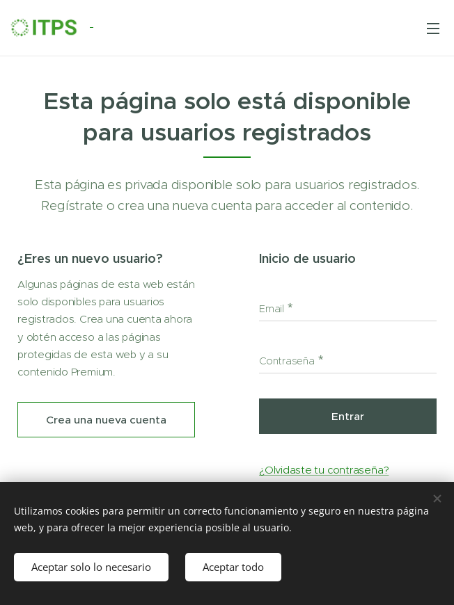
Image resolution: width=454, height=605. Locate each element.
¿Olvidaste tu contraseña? (324, 469)
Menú (433, 28)
